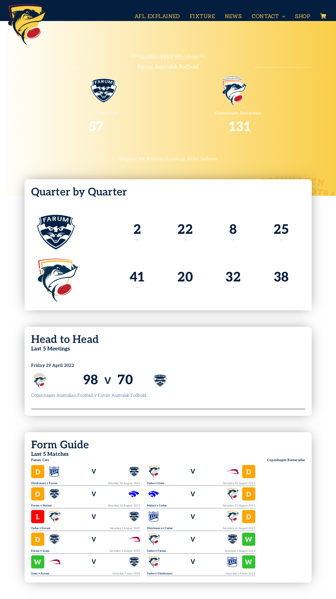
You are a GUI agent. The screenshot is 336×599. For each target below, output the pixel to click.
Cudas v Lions (155, 483)
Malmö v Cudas (157, 505)
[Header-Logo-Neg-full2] (26, 5)
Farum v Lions (40, 550)
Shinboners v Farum (44, 483)
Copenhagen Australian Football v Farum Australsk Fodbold (88, 395)
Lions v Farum (40, 573)
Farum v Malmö (41, 505)
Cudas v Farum (41, 528)
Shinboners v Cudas (160, 528)
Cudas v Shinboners (160, 573)
